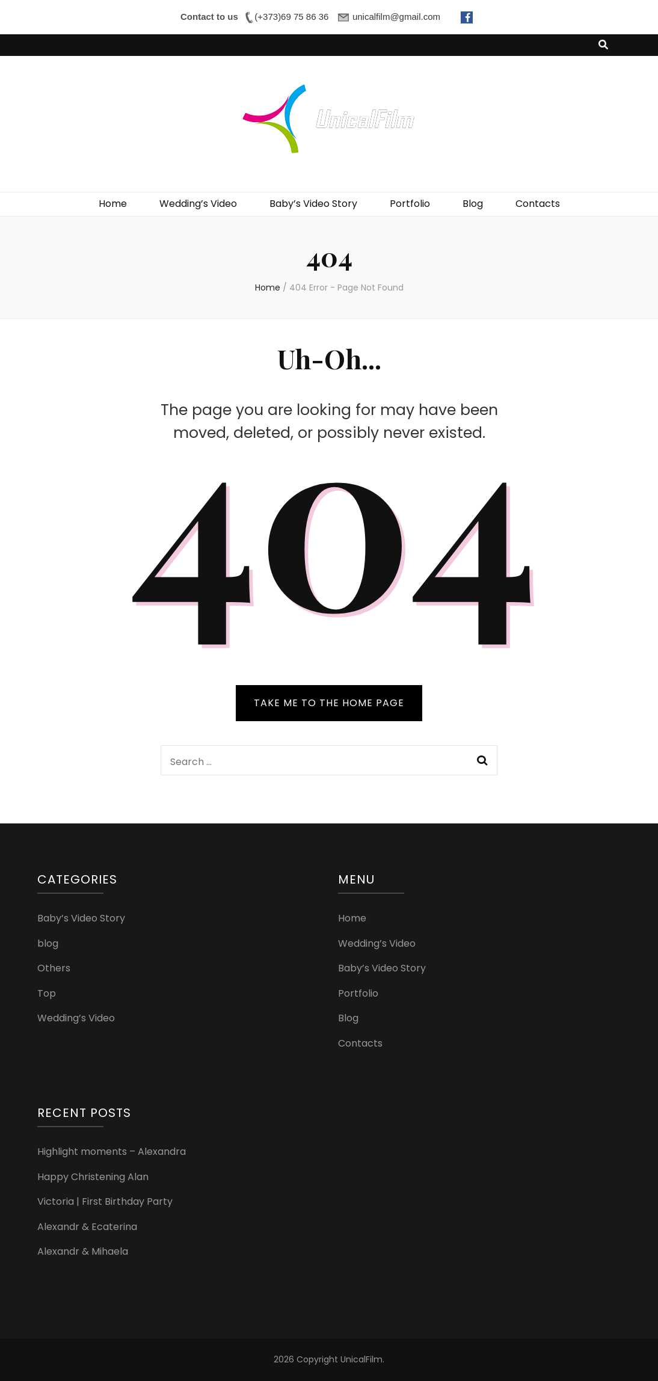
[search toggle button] (603, 45)
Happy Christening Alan (93, 1177)
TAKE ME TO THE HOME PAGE (329, 703)
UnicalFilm (361, 1359)
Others (53, 968)
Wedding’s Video (198, 204)
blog (47, 943)
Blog (473, 204)
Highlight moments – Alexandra (111, 1151)
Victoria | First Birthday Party (105, 1201)
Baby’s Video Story (313, 204)
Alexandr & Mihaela (82, 1251)
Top (46, 993)
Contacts (537, 204)
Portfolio (410, 204)
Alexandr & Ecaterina (87, 1227)
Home (113, 204)
